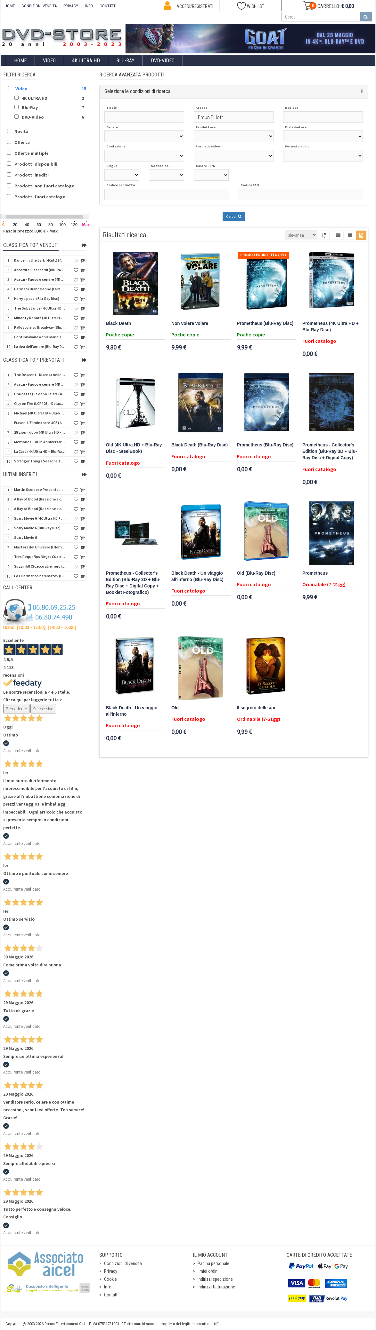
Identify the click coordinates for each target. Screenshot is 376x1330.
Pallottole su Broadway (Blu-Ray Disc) (39, 327)
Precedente (16, 709)
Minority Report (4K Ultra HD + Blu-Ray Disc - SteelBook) (39, 317)
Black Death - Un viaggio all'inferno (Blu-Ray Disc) (197, 576)
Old (175, 707)
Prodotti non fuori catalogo (44, 186)
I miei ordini (208, 1271)
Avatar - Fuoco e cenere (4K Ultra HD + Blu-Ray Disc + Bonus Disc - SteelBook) (39, 384)
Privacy (110, 1271)
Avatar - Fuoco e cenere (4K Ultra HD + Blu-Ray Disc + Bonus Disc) (39, 279)
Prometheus (315, 573)
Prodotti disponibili (35, 164)
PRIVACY (70, 6)
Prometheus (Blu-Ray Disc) (265, 323)
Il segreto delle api (256, 707)
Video (49, 61)
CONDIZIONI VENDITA (39, 6)
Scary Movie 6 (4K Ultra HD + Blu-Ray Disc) (39, 518)
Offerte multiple (31, 153)
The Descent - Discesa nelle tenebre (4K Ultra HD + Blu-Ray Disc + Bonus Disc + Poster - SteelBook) (39, 374)
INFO (89, 6)
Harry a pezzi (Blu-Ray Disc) (36, 298)
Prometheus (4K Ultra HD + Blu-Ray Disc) (330, 326)
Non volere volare (189, 323)
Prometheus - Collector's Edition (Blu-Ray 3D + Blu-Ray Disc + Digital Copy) (329, 451)
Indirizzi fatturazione (216, 1286)
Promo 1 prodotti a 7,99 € (263, 255)
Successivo (43, 709)
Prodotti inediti (31, 175)
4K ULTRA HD (86, 61)
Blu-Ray (125, 61)
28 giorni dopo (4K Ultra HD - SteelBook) (39, 432)
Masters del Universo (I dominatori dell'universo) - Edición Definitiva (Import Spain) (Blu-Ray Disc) (39, 547)
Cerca (233, 216)
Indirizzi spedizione (215, 1279)
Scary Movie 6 (25, 537)
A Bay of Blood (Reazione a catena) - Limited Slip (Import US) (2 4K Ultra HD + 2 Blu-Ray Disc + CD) (39, 508)
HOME (9, 6)
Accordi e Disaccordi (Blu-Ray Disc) (39, 269)
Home (20, 61)
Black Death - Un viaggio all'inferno (132, 711)
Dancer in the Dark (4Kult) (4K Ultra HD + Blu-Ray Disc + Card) (39, 260)
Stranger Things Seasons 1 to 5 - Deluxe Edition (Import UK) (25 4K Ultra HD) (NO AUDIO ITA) (39, 461)
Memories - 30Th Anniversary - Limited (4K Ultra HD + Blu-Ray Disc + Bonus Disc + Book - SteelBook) (39, 441)
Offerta (22, 142)
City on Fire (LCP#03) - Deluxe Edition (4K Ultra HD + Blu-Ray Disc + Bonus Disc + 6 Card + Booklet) (39, 403)
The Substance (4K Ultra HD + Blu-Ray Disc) (39, 308)
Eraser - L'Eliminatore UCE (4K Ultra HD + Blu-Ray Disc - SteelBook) (39, 422)
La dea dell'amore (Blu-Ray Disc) (39, 346)
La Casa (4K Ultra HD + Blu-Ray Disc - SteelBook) (39, 451)
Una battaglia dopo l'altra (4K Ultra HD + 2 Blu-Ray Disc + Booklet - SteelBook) (39, 393)
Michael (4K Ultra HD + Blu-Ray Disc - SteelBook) (39, 413)
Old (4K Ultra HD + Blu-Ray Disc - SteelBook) (134, 448)
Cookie (110, 1279)
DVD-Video (163, 61)
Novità (21, 131)
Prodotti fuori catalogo (40, 197)
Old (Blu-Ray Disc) (256, 573)
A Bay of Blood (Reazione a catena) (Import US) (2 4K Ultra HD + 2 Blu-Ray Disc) (39, 499)
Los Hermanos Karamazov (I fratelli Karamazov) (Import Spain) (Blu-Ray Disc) (39, 575)
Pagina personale (213, 1263)
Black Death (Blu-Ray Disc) (199, 445)
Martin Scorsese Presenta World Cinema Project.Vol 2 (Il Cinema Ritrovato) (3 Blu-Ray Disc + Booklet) (39, 489)
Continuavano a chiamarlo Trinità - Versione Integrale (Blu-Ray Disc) (39, 336)
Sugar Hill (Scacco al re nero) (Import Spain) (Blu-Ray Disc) (39, 566)
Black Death (118, 323)
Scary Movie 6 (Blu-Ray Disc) (37, 527)
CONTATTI (108, 6)
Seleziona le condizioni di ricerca (137, 91)
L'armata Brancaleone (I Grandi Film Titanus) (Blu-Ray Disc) (39, 289)
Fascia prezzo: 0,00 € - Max (30, 231)
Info (107, 1286)
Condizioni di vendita (123, 1263)
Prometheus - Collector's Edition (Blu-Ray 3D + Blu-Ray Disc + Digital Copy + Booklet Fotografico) (133, 583)
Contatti (111, 1294)
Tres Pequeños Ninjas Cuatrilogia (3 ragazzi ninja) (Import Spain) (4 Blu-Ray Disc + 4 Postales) (39, 556)
